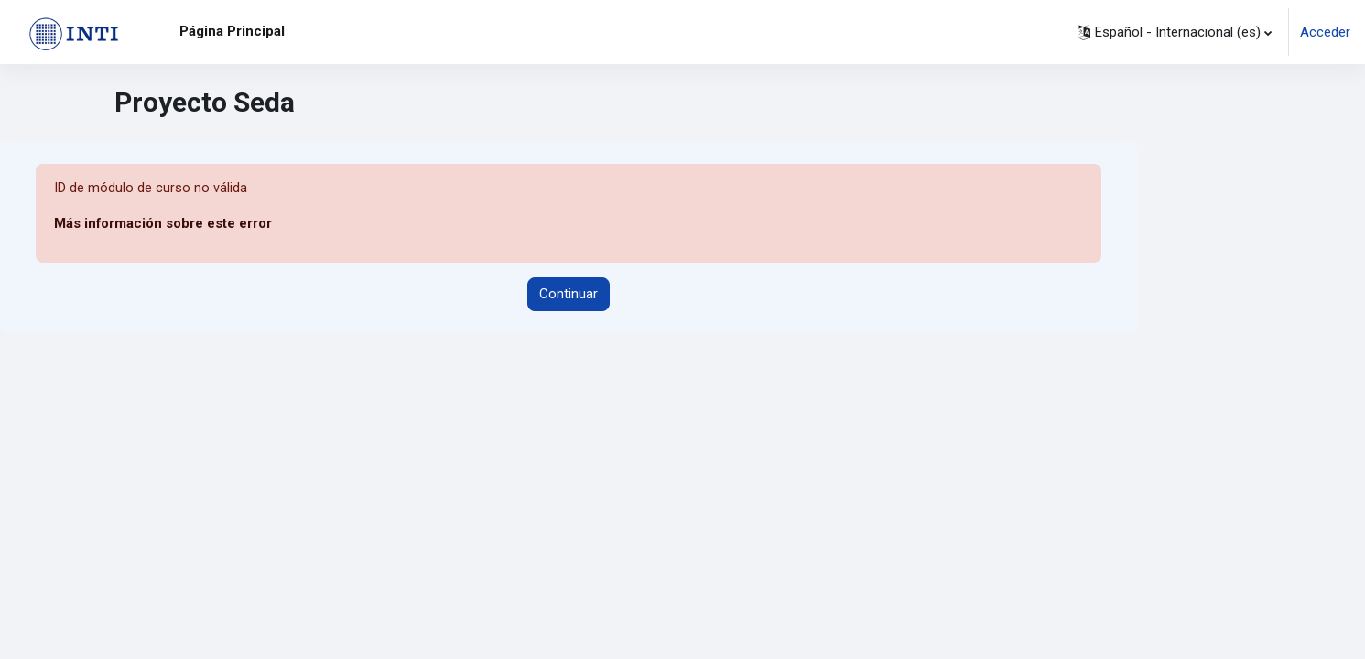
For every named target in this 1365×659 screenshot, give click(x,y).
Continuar (568, 294)
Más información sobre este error (163, 224)
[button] (1174, 32)
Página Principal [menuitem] (232, 31)
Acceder (1325, 32)
